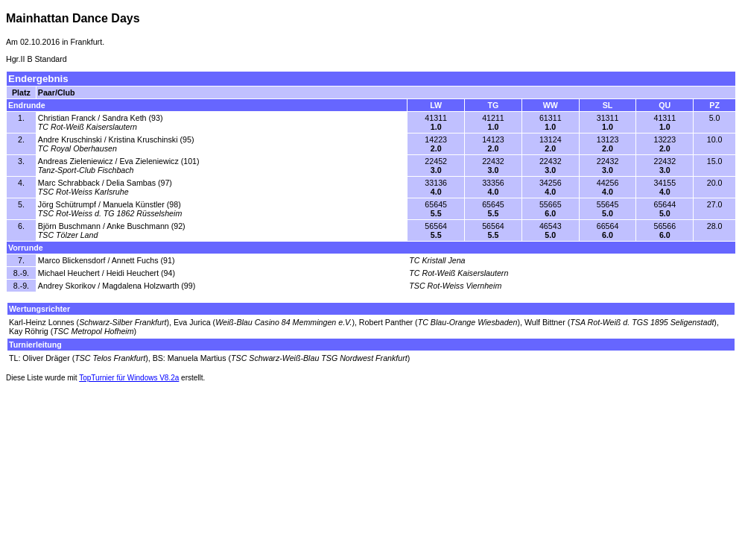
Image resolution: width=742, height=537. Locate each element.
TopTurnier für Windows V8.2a (129, 378)
